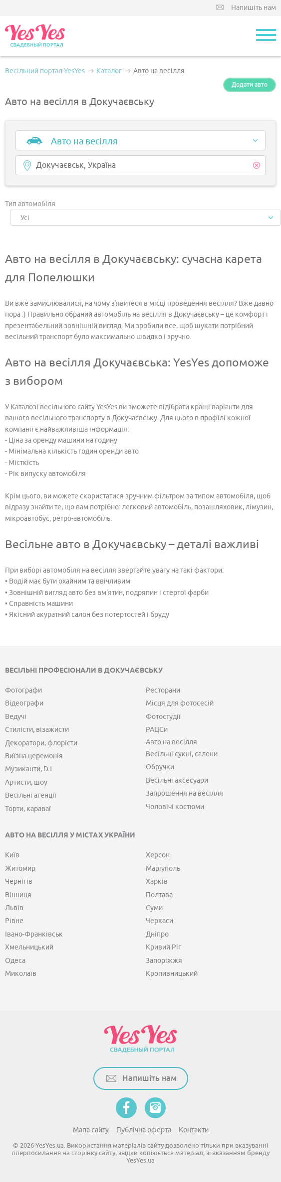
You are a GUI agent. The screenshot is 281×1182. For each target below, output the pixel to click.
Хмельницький (29, 947)
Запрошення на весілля (184, 793)
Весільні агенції (30, 795)
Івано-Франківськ (34, 934)
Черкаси (159, 921)
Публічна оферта (143, 1130)
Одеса (15, 960)
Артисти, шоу (26, 782)
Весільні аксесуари (177, 780)
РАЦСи (157, 729)
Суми (154, 908)
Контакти (194, 1130)
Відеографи (24, 703)
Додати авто (250, 85)
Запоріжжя (164, 960)
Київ (12, 855)
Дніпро (157, 934)
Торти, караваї (28, 809)
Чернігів (18, 881)
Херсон (158, 855)
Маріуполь (163, 868)
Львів (14, 908)
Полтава (159, 895)
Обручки (160, 767)
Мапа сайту (91, 1130)
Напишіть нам (253, 7)
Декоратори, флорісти (41, 743)
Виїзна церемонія (34, 756)
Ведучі (15, 716)
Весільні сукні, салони (182, 754)
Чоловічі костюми (175, 807)
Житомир (20, 868)
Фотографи (23, 690)
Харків (157, 881)
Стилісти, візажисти (37, 729)
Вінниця (18, 895)
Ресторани (163, 690)
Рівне (14, 921)
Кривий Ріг (163, 947)
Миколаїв (20, 973)
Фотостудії (163, 716)
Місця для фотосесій (180, 703)
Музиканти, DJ (28, 769)
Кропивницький (172, 973)
